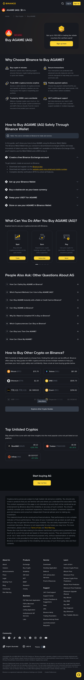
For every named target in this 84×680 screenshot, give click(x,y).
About (5, 564)
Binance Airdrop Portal (51, 619)
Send (66, 258)
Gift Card (26, 575)
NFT (24, 578)
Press (4, 575)
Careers (5, 568)
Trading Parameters (49, 616)
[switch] (43, 647)
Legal (4, 578)
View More (42, 401)
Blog (4, 585)
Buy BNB (67, 601)
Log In (69, 3)
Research (26, 585)
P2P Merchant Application (31, 600)
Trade (17, 258)
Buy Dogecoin (68, 608)
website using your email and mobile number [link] (50, 169)
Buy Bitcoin (67, 598)
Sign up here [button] (61, 43)
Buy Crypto (27, 568)
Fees (45, 605)
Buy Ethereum (68, 611)
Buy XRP (67, 604)
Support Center (48, 596)
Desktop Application (50, 568)
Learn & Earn (68, 564)
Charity (25, 589)
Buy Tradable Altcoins (71, 615)
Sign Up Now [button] (42, 483)
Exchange (26, 564)
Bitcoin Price (68, 571)
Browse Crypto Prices (71, 568)
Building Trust (7, 582)
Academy (26, 571)
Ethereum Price (69, 575)
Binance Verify (48, 612)
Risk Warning (7, 592)
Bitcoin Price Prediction (71, 584)
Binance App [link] (37, 167)
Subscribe (42, 258)
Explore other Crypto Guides (42, 409)
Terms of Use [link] (36, 528)
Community (6, 589)
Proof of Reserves (49, 581)
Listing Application (29, 610)
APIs (44, 609)
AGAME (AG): (13, 10)
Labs (24, 619)
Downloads (47, 564)
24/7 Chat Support (49, 592)
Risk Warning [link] (50, 528)
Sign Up (76, 3)
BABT (25, 582)
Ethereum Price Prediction (72, 588)
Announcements (8, 571)
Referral (46, 571)
